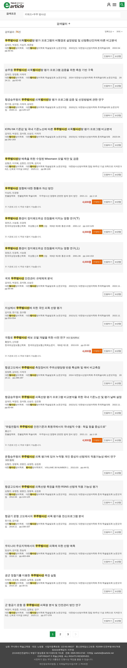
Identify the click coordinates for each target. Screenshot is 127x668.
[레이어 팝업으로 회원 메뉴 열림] (108, 4)
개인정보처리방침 (47, 664)
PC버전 (84, 664)
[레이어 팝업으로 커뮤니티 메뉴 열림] (114, 4)
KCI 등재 (10, 460)
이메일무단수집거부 (68, 664)
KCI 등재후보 (73, 337)
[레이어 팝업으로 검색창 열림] (122, 4)
